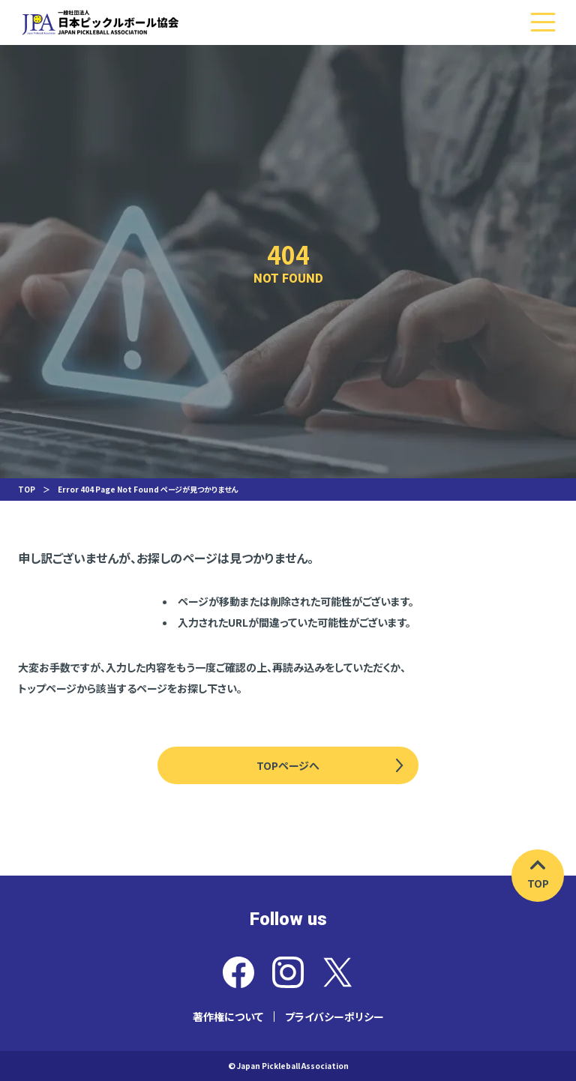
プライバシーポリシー (334, 1016)
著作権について (228, 1016)
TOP (26, 489)
